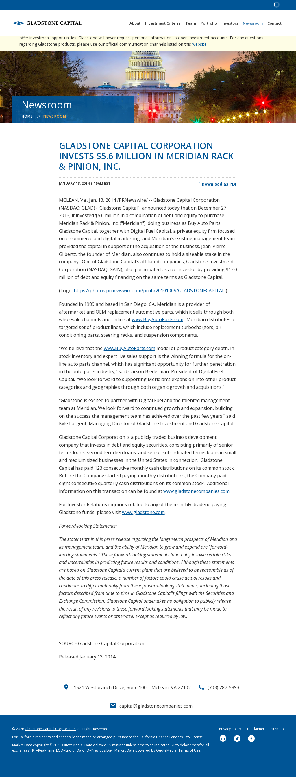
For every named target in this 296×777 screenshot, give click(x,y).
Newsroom (253, 23)
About (135, 23)
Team (190, 23)
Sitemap (277, 741)
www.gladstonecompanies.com (196, 503)
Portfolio (209, 23)
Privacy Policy (230, 741)
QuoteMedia (72, 757)
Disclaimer (255, 741)
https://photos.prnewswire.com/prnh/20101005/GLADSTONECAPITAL (149, 303)
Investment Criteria (163, 23)
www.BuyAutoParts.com (157, 332)
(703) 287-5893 (223, 700)
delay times (189, 757)
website (199, 56)
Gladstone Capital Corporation (50, 741)
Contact (274, 23)
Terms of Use (189, 762)
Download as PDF (217, 196)
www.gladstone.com (143, 524)
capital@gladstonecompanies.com (156, 718)
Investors (229, 23)
